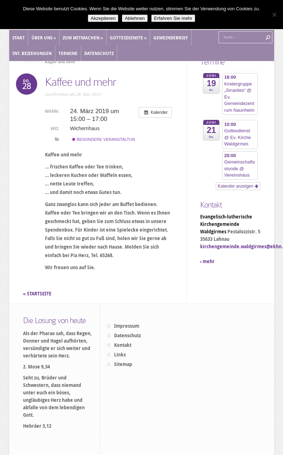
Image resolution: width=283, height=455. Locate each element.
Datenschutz (127, 335)
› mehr (207, 261)
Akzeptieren (103, 18)
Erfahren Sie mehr (173, 18)
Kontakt (122, 345)
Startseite (31, 61)
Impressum (126, 326)
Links (120, 354)
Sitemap (123, 364)
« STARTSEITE (37, 293)
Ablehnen (135, 18)
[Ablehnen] (274, 14)
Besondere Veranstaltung (105, 139)
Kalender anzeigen (238, 186)
